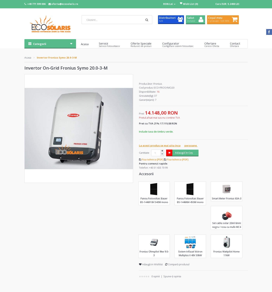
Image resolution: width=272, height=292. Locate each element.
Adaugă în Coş (179, 153)
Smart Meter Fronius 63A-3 (226, 198)
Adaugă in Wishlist (151, 264)
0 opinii (155, 276)
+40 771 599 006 (36, 4)
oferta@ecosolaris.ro (64, 4)
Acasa (27, 57)
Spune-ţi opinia (172, 276)
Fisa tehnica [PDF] (153, 159)
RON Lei (169, 4)
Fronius (157, 83)
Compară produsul (177, 264)
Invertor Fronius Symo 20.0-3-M (57, 57)
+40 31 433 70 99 (158, 167)
